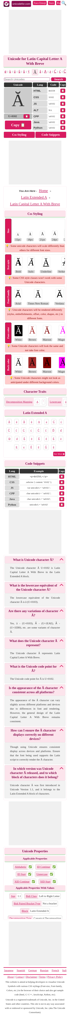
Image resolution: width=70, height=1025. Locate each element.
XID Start (45, 881)
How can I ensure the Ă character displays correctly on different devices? (33, 735)
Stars (51, 3)
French (55, 970)
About (10, 976)
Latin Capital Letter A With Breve (35, 204)
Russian (44, 970)
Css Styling (19, 134)
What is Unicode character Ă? (33, 560)
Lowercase (55, 401)
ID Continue (43, 866)
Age (13, 896)
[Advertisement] (35, 32)
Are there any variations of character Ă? (33, 613)
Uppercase (42, 874)
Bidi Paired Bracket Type (27, 903)
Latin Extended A (34, 197)
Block (25, 910)
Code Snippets (51, 134)
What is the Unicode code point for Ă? (33, 669)
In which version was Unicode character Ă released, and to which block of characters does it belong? (34, 773)
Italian (65, 970)
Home (43, 191)
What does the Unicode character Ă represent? (33, 643)
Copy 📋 (18, 125)
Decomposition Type (20, 918)
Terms (42, 976)
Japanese (8, 970)
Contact (20, 976)
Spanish (21, 970)
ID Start (21, 874)
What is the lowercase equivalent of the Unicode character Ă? (33, 587)
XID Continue (22, 881)
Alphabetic (20, 866)
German (32, 970)
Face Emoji (40, 3)
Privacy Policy (55, 976)
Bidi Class (31, 896)
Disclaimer (31, 976)
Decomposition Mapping (19, 401)
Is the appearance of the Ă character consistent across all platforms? (33, 690)
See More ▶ (59, 454)
